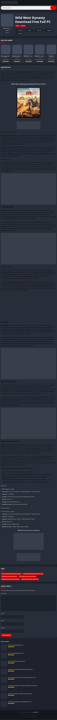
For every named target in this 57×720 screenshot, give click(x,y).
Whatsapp (19, 34)
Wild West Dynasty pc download (30, 580)
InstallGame (36, 713)
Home (16, 15)
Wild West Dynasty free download (10, 580)
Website (3, 628)
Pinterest (38, 31)
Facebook (19, 31)
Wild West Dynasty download (9, 577)
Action (25, 15)
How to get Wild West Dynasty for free (33, 574)
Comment (4, 594)
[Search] (28, 8)
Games (21, 15)
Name (3, 614)
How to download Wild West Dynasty (11, 574)
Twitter (28, 31)
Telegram (48, 31)
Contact (23, 26)
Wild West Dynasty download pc (27, 577)
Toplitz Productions (45, 211)
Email (2, 621)
